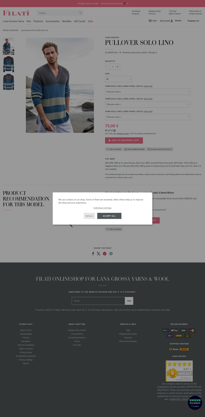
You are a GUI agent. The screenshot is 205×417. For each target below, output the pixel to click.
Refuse (89, 216)
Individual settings (102, 208)
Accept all (109, 216)
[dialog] (102, 208)
